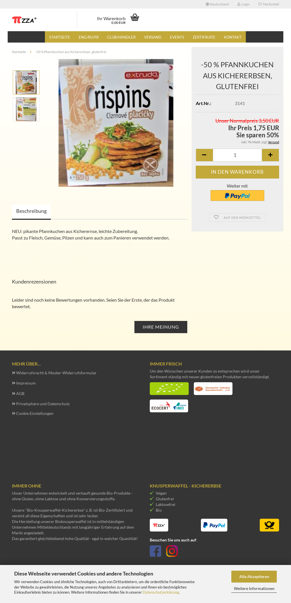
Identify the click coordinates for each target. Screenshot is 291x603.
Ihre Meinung (161, 326)
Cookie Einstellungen (34, 413)
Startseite (59, 37)
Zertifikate (204, 37)
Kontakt (233, 37)
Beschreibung (31, 211)
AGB (20, 393)
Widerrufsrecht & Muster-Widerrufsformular (56, 372)
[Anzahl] (237, 155)
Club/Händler (121, 37)
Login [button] (243, 4)
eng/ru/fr (89, 37)
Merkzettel (268, 4)
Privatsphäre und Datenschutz (43, 403)
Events (177, 37)
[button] (217, 4)
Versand (152, 37)
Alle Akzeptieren (254, 576)
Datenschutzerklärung (161, 592)
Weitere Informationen (254, 588)
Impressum (26, 383)
